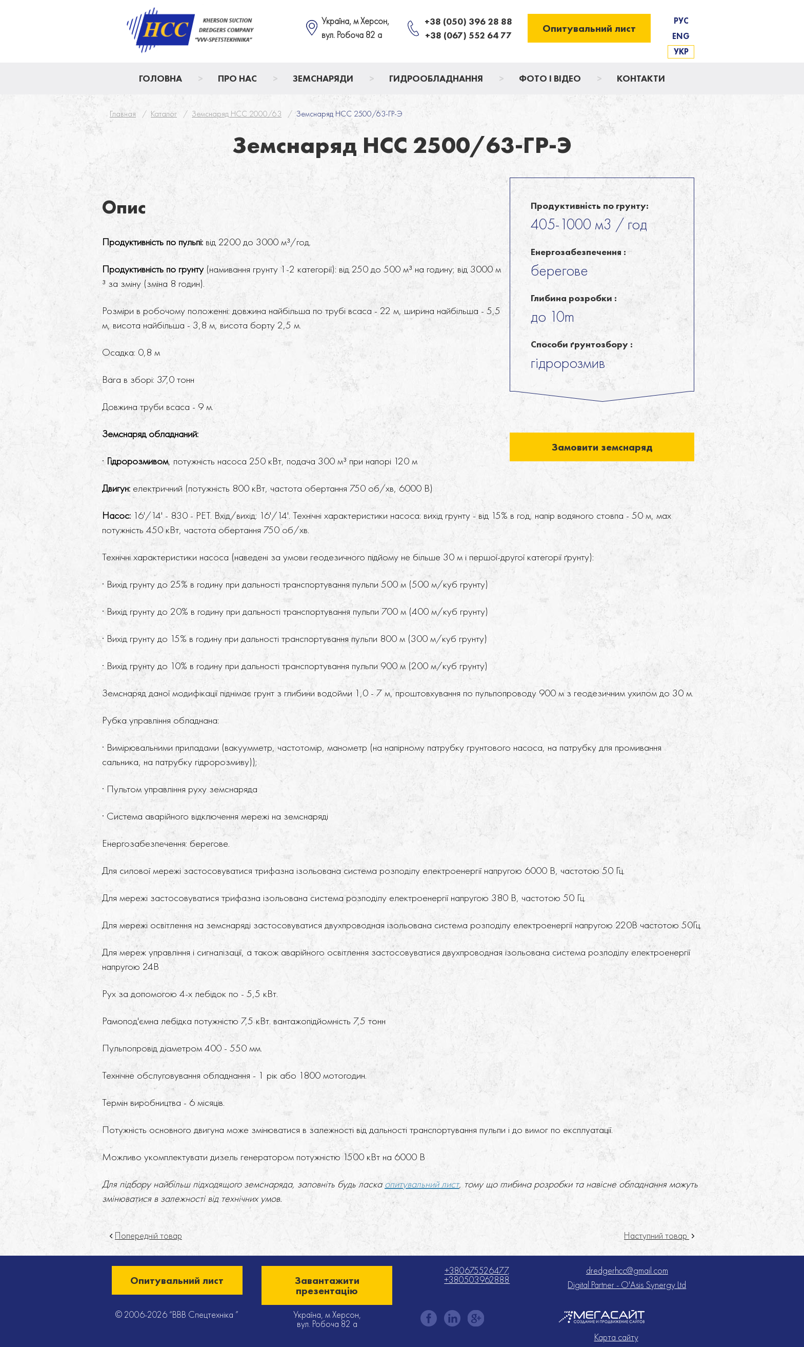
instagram (452, 1318)
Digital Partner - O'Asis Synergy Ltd (627, 1285)
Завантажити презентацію (327, 1285)
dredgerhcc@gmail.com (627, 1270)
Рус (681, 20)
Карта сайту (616, 1337)
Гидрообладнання (436, 78)
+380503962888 (477, 1279)
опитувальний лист (422, 1183)
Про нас (237, 78)
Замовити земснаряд (602, 447)
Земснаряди (323, 78)
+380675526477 (476, 1270)
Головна (160, 78)
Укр (681, 51)
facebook (428, 1318)
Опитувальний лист (589, 28)
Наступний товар (656, 1235)
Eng (681, 36)
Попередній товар (148, 1235)
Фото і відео (550, 78)
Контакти (641, 78)
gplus (476, 1318)
